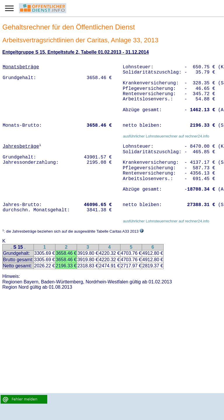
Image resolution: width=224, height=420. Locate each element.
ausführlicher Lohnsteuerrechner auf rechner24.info (166, 136)
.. (11, 247)
